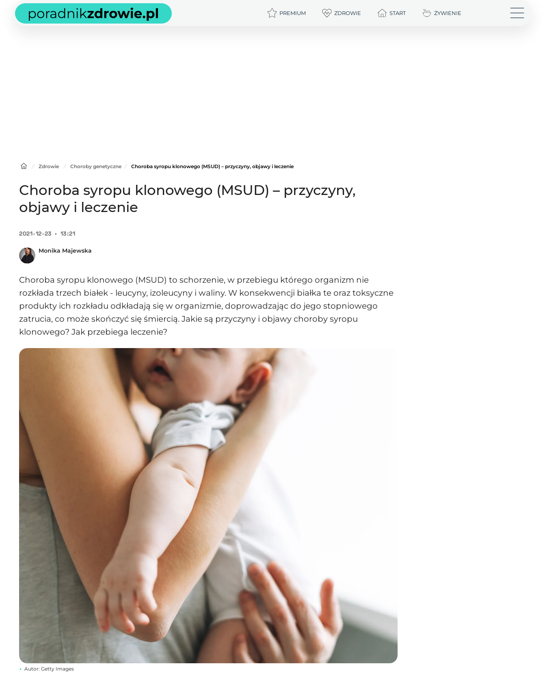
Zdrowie (49, 166)
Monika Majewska (65, 250)
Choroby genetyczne (95, 166)
